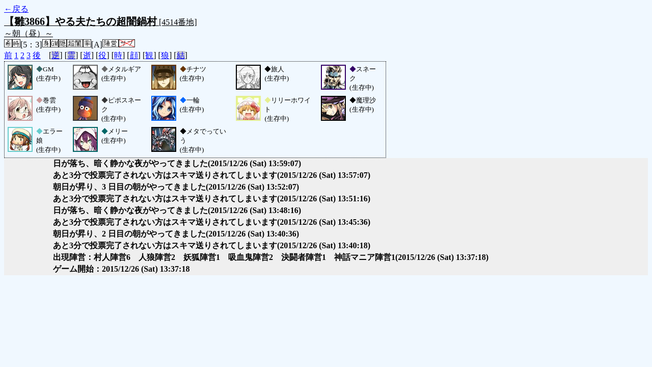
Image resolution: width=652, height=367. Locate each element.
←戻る (16, 9)
